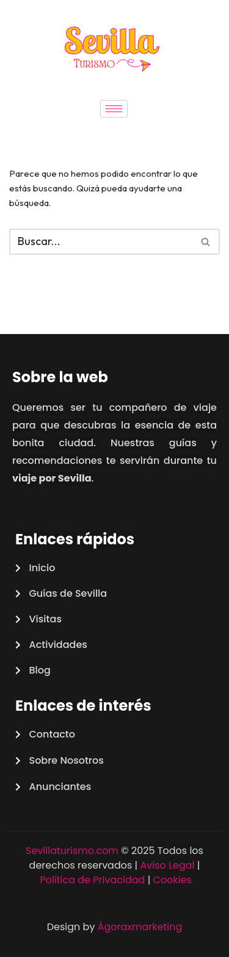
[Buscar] (100, 242)
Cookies (172, 880)
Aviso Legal (167, 865)
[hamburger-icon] (114, 109)
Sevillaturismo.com (72, 851)
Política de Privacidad (92, 880)
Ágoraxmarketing (140, 927)
